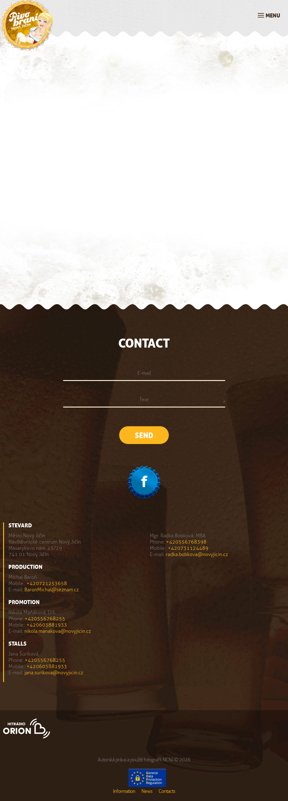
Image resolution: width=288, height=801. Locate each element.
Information (124, 791)
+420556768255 (45, 619)
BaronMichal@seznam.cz (51, 590)
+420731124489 (188, 548)
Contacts (167, 791)
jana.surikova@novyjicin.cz (53, 673)
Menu (273, 15)
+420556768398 (186, 542)
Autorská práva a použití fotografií (129, 760)
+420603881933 (47, 625)
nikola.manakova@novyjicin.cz (57, 631)
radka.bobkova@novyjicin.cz (197, 554)
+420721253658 (47, 583)
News (146, 791)
